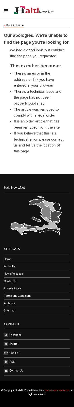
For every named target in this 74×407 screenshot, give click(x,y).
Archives (9, 303)
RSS (9, 362)
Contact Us (11, 281)
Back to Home (14, 26)
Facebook (13, 335)
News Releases (13, 273)
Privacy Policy (12, 288)
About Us (9, 266)
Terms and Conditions (17, 295)
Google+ (12, 353)
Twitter (11, 344)
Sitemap (9, 310)
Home (7, 259)
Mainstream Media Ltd (57, 390)
